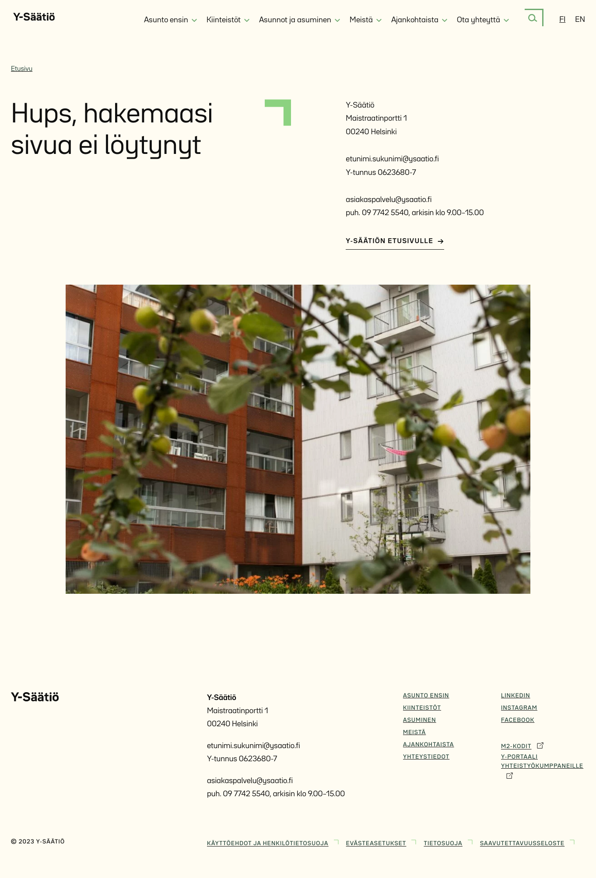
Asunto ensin (426, 696)
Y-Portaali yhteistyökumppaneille (542, 767)
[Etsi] (533, 18)
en (580, 20)
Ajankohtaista (428, 745)
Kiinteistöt (422, 708)
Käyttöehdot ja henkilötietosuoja (274, 842)
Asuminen (419, 720)
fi (562, 20)
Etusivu (21, 69)
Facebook (517, 720)
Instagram (519, 708)
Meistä (414, 732)
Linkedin (515, 696)
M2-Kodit (522, 745)
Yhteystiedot (426, 757)
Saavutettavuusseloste (528, 842)
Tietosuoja (449, 842)
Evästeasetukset (382, 842)
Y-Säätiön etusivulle (395, 241)
